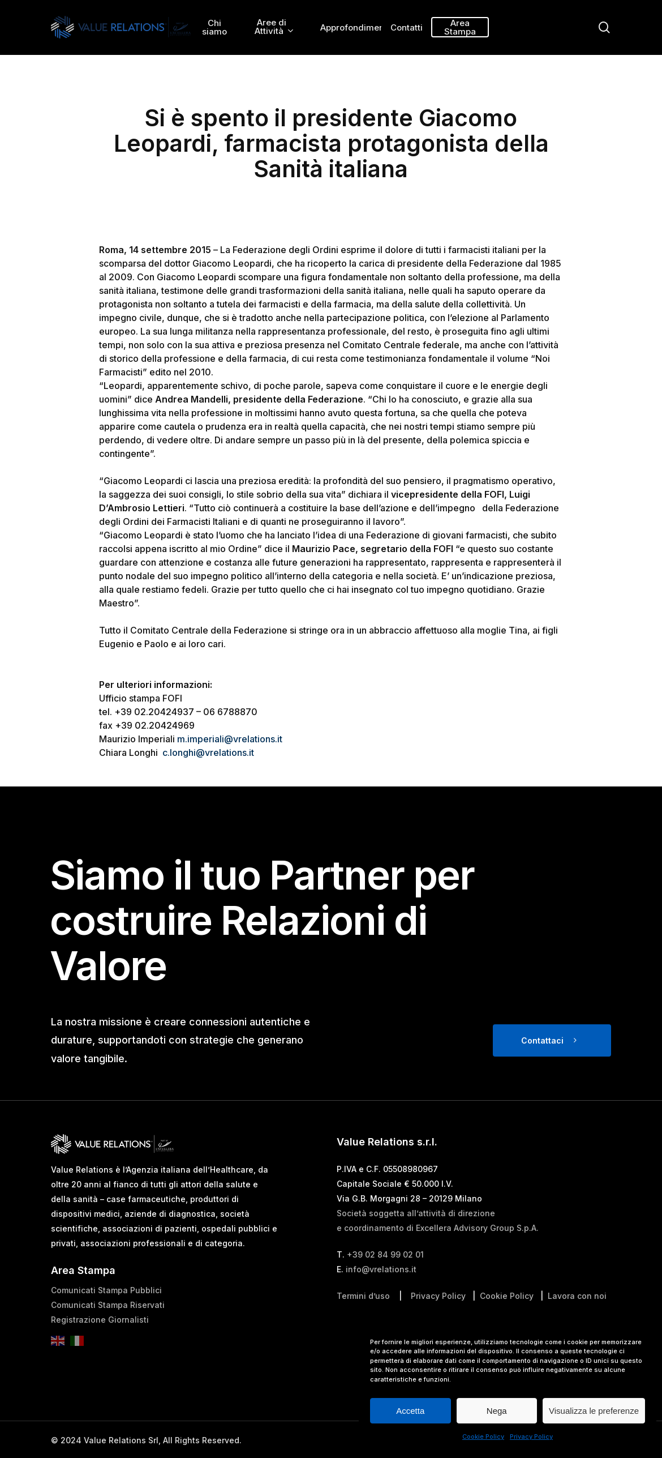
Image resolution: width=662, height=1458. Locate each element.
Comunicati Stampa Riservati (108, 1323)
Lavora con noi (577, 1314)
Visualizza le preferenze (594, 1411)
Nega (497, 1411)
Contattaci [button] (542, 1058)
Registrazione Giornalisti (100, 1338)
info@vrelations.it (381, 1288)
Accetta (410, 1411)
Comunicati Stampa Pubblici (106, 1309)
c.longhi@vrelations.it (208, 752)
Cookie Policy (483, 1436)
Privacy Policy (531, 1436)
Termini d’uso (363, 1314)
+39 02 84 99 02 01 (385, 1273)
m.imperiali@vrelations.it (229, 739)
